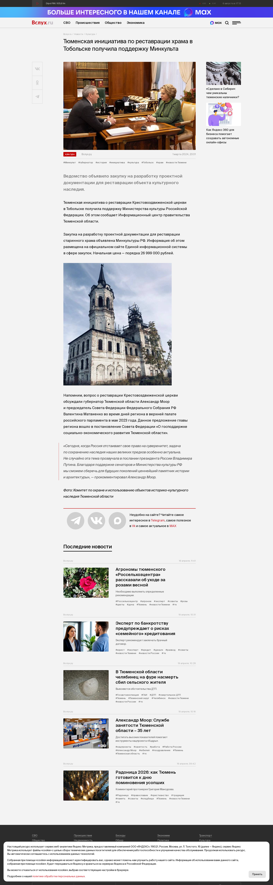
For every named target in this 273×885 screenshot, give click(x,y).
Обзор (119, 840)
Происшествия (88, 22)
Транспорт (205, 835)
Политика (163, 840)
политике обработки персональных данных (58, 876)
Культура (90, 34)
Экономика (136, 22)
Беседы (120, 835)
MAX (172, 526)
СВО (66, 22)
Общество (113, 22)
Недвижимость (83, 840)
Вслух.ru (42, 22)
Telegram (158, 520)
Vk (133, 526)
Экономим (163, 835)
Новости (78, 34)
